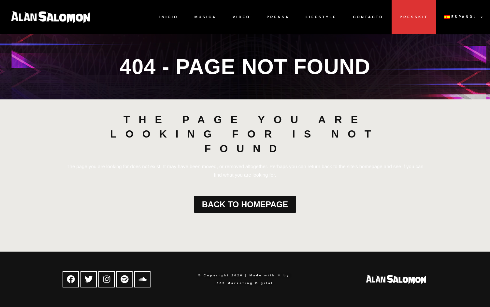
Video (241, 17)
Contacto (368, 17)
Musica (205, 17)
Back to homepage (245, 204)
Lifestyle (321, 17)
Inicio (168, 17)
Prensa (278, 17)
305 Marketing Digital (245, 283)
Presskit (414, 17)
